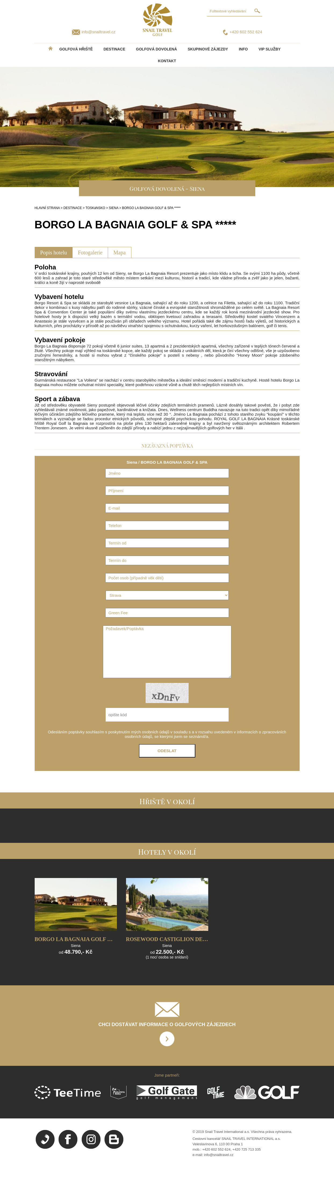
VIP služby (269, 49)
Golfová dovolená (156, 49)
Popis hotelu (53, 252)
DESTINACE (114, 49)
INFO (243, 49)
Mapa (119, 252)
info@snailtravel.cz (99, 32)
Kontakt (167, 61)
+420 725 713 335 (246, 1149)
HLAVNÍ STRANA (47, 208)
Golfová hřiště (76, 49)
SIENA (113, 208)
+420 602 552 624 (245, 32)
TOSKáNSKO (95, 208)
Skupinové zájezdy (208, 49)
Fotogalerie (90, 252)
